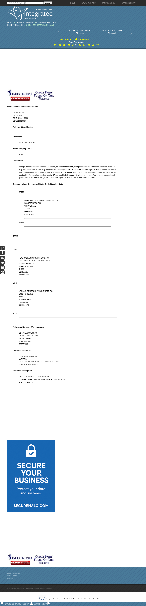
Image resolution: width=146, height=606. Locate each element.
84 (73, 45)
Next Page (42, 603)
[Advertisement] (67, 69)
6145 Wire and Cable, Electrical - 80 (76, 39)
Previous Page (10, 603)
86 (80, 45)
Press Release (12, 576)
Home (10, 22)
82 (64, 45)
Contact (10, 578)
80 (55, 45)
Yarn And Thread (24, 22)
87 (84, 45)
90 (97, 45)
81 (60, 45)
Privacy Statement (13, 573)
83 (69, 45)
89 (93, 45)
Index (28, 603)
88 (89, 45)
